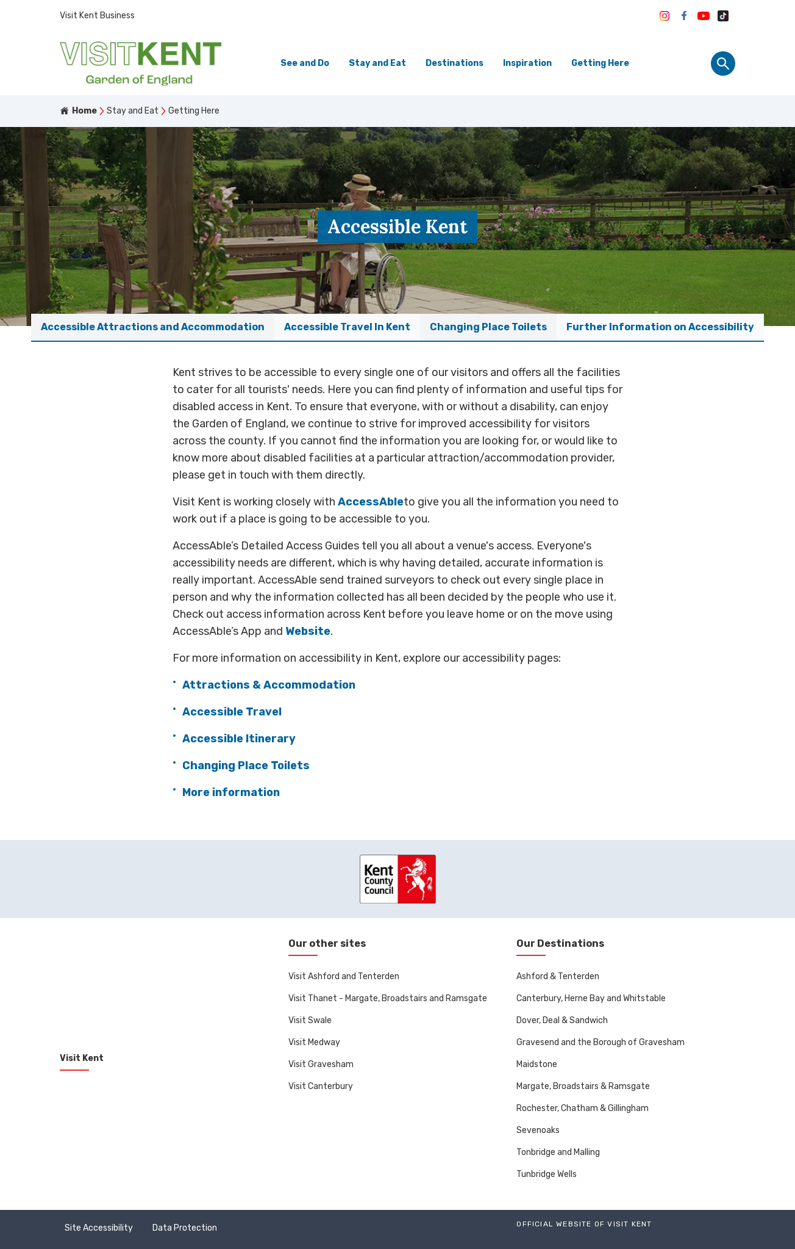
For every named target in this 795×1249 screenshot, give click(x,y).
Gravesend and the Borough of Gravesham (600, 1042)
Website (307, 631)
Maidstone (536, 1064)
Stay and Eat (377, 63)
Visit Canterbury (320, 1086)
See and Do (304, 63)
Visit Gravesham (321, 1064)
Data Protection (184, 1228)
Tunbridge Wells (546, 1174)
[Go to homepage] (140, 63)
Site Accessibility (99, 1228)
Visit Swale (310, 1020)
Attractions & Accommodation (268, 685)
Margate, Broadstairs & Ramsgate (583, 1086)
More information (231, 792)
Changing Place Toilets (246, 765)
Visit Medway (314, 1042)
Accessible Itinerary (239, 738)
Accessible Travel (232, 712)
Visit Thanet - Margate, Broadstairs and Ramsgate (387, 998)
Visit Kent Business (97, 15)
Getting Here (600, 63)
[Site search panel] (723, 63)
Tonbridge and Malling (558, 1152)
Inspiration (527, 63)
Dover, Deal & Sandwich (562, 1020)
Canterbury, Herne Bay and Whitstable (591, 998)
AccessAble (371, 502)
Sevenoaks (538, 1130)
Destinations (454, 63)
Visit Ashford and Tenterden (343, 976)
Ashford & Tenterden (557, 976)
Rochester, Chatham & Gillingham (582, 1108)
